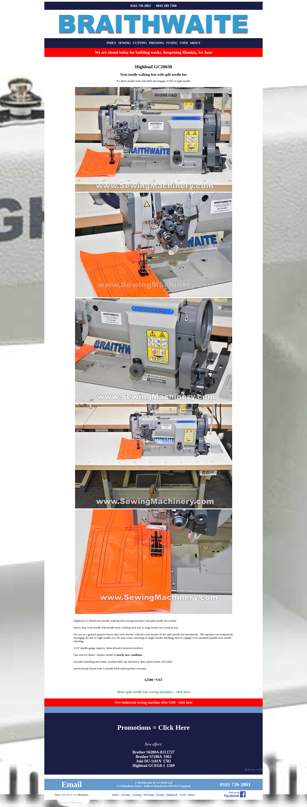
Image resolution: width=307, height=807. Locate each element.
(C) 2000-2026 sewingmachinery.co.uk (153, 802)
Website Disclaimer (72, 802)
